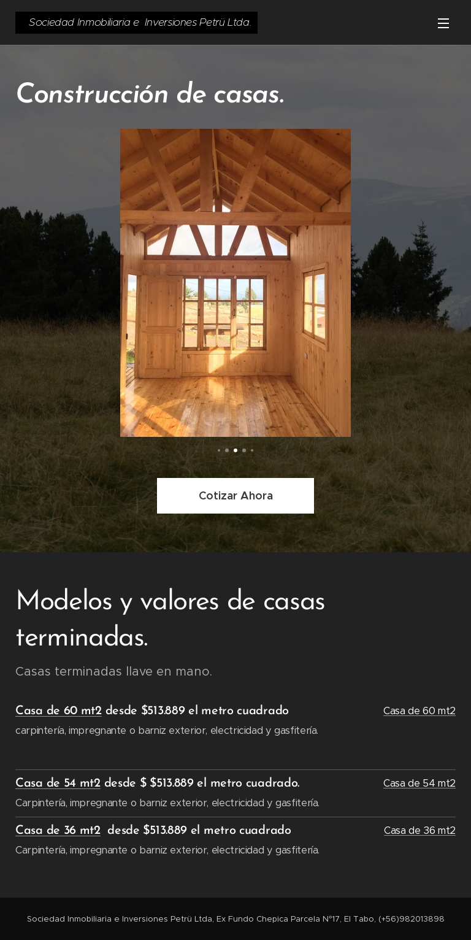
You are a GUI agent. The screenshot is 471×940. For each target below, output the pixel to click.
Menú (443, 23)
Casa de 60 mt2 (58, 711)
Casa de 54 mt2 (58, 783)
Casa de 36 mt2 (58, 831)
